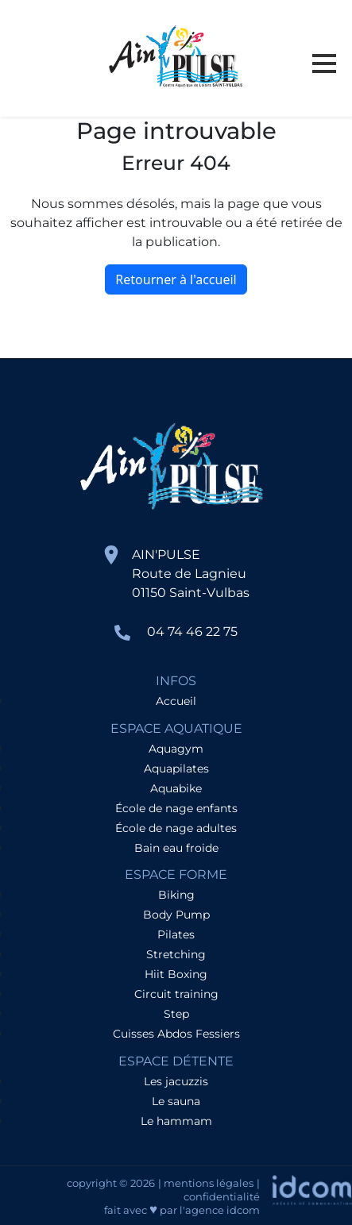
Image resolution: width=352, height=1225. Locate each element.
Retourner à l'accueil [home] (175, 279)
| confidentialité (222, 1190)
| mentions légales (205, 1183)
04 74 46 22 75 (192, 631)
